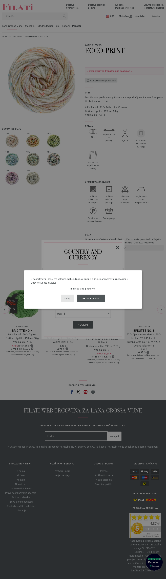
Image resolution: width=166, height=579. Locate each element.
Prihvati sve (90, 298)
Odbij (68, 298)
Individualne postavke (83, 288)
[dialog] (83, 289)
